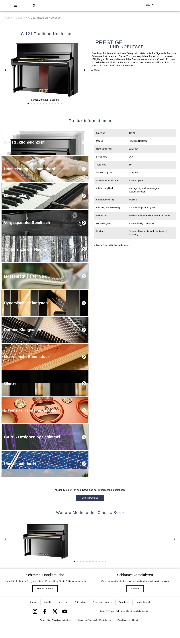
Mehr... (98, 70)
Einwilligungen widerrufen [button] (128, 633)
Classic (20, 17)
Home (8, 17)
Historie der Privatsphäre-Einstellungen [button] (94, 633)
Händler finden (44, 599)
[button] (15, 5)
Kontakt (135, 597)
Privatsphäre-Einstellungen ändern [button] (55, 633)
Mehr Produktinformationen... (113, 245)
